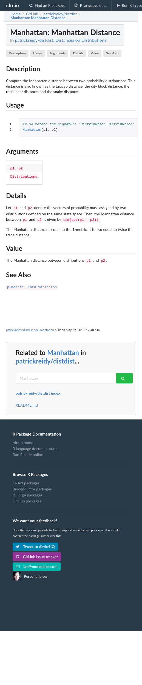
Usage (37, 53)
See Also (112, 53)
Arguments (58, 53)
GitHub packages (27, 497)
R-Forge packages (27, 491)
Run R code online (28, 451)
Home (15, 14)
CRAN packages (26, 480)
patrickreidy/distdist (45, 358)
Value (95, 53)
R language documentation (35, 445)
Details (78, 53)
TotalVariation (42, 284)
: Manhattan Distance (38, 18)
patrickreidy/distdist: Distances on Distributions (60, 40)
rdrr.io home (23, 439)
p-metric (15, 284)
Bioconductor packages (32, 485)
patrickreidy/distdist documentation (30, 326)
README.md (27, 402)
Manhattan (31, 130)
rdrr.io (12, 5)
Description (17, 53)
